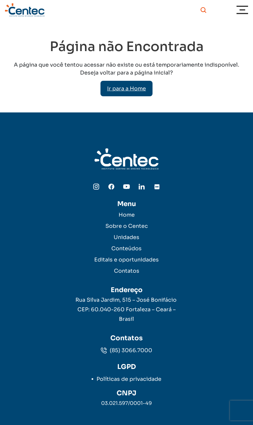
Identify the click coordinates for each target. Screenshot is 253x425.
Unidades (126, 237)
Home (127, 214)
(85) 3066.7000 (126, 350)
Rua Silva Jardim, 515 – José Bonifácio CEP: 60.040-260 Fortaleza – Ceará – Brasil (126, 309)
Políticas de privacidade (129, 379)
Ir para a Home (126, 88)
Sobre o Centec (126, 226)
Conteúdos (126, 248)
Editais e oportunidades (126, 259)
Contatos (126, 270)
